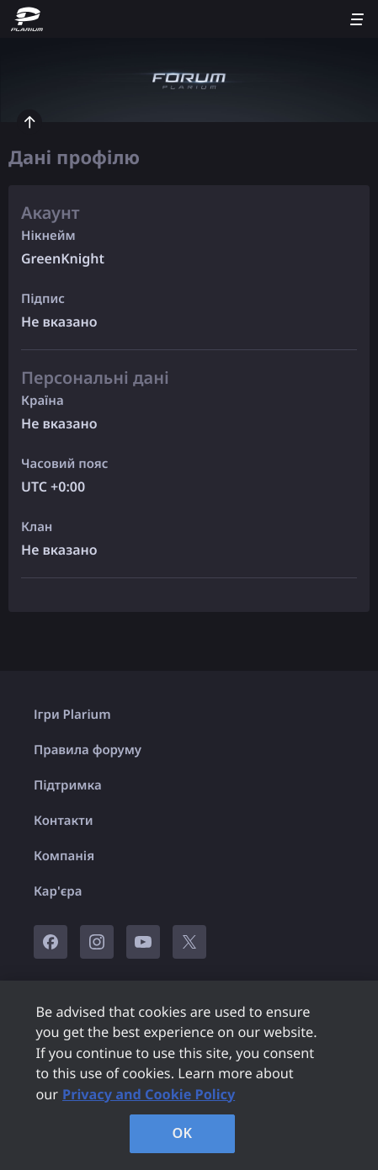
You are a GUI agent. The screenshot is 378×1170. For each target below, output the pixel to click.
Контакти (63, 820)
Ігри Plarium (72, 714)
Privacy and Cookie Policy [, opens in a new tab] (148, 1094)
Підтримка (68, 785)
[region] (189, 1075)
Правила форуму (87, 750)
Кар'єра (58, 891)
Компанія (64, 856)
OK (183, 1133)
